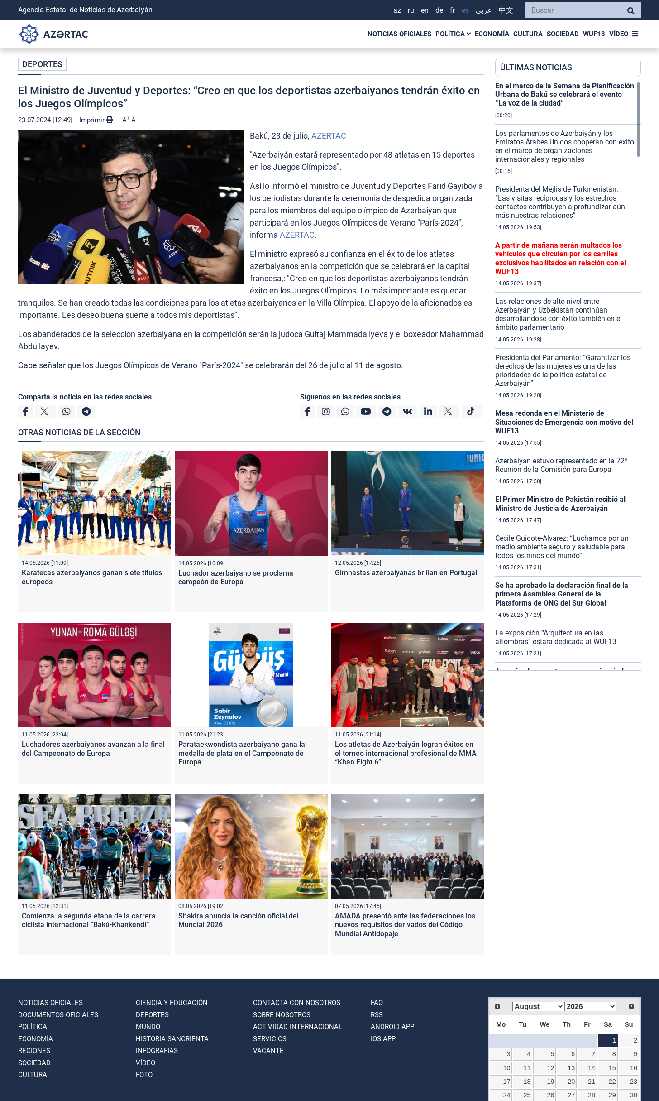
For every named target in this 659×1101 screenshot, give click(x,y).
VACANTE (268, 1051)
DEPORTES (42, 64)
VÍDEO (618, 34)
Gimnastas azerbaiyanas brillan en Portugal (406, 572)
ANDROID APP (392, 1027)
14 (591, 1068)
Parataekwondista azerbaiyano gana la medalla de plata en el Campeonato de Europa (241, 753)
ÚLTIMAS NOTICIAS (536, 67)
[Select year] (590, 1006)
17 (507, 1081)
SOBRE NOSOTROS (281, 1015)
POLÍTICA (453, 34)
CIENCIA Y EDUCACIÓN (172, 1003)
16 (633, 1068)
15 (612, 1068)
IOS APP (383, 1039)
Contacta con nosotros (296, 1003)
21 (591, 1081)
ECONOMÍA (492, 34)
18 (526, 1081)
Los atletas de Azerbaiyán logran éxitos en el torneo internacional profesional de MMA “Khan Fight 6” (406, 753)
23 (633, 1081)
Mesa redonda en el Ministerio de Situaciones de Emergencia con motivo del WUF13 (564, 422)
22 (612, 1081)
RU (411, 10)
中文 (506, 10)
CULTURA (528, 34)
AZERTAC (328, 135)
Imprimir (96, 120)
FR (452, 10)
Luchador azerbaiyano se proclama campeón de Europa (235, 577)
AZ (397, 10)
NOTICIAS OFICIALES (399, 34)
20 (571, 1081)
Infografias (157, 1051)
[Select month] (538, 1006)
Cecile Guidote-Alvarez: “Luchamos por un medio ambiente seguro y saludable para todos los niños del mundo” (562, 547)
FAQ (377, 1003)
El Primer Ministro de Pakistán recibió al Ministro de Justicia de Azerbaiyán (560, 503)
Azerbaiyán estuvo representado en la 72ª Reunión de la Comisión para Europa (561, 465)
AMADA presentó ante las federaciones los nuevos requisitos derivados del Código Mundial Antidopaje (405, 925)
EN (425, 10)
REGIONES (34, 1051)
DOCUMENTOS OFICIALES (58, 1015)
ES (465, 10)
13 (571, 1068)
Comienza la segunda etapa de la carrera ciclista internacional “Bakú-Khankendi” (89, 920)
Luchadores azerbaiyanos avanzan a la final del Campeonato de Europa (93, 748)
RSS (377, 1015)
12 (550, 1068)
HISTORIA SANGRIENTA (172, 1039)
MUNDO (148, 1027)
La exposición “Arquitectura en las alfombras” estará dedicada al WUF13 (555, 637)
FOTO (144, 1075)
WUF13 (594, 34)
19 (550, 1081)
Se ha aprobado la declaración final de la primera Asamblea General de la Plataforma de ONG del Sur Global (561, 594)
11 (526, 1068)
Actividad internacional (297, 1027)
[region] (568, 376)
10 (507, 1068)
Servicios (270, 1039)
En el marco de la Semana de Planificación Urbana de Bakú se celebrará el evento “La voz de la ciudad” (564, 94)
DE (439, 10)
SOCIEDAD (563, 34)
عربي (484, 10)
